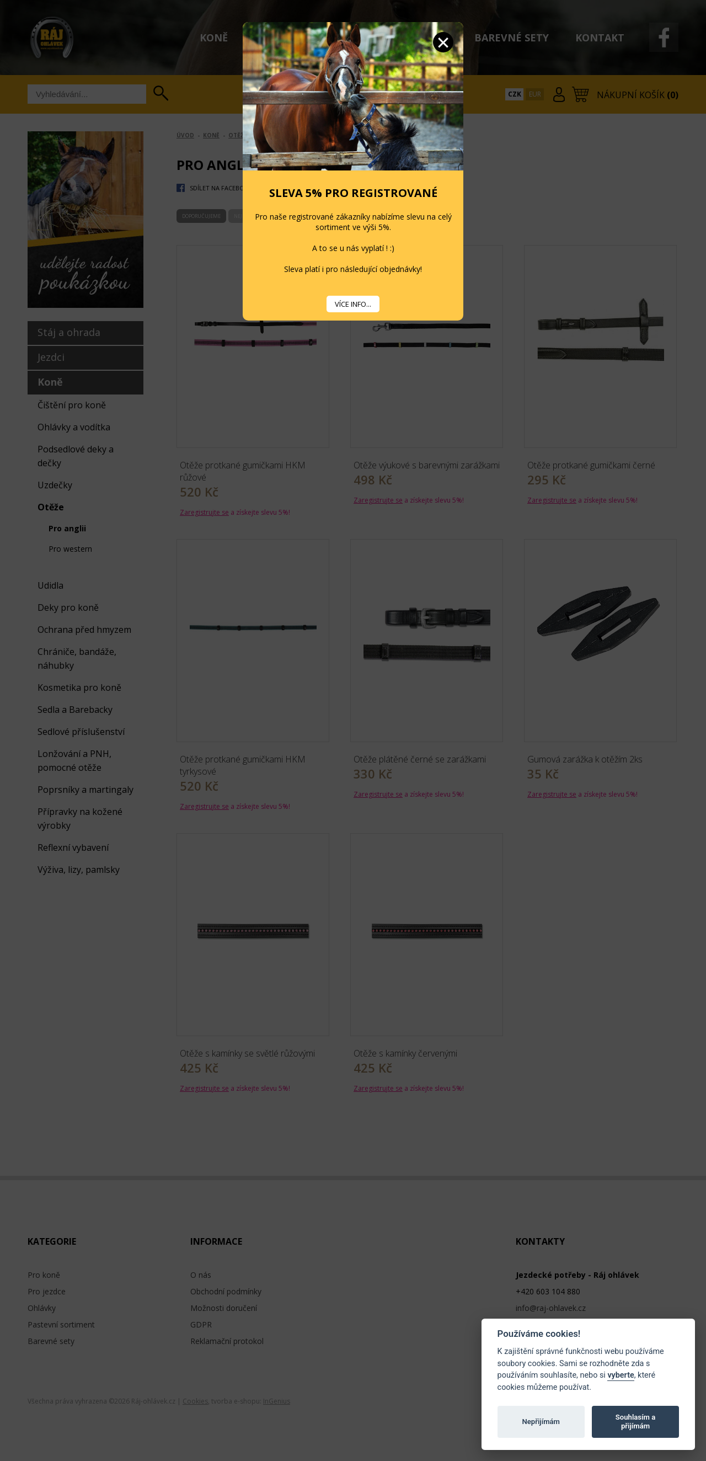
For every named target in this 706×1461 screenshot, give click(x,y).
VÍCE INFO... (353, 304)
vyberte (620, 1375)
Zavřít (443, 42)
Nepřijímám (541, 1421)
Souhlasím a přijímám (635, 1421)
